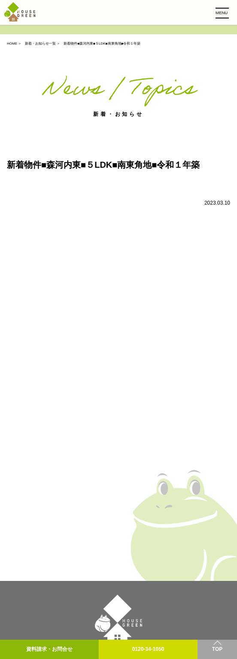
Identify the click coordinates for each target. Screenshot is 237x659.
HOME (12, 43)
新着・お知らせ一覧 (40, 43)
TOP (217, 649)
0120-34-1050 (148, 649)
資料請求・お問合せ (49, 649)
